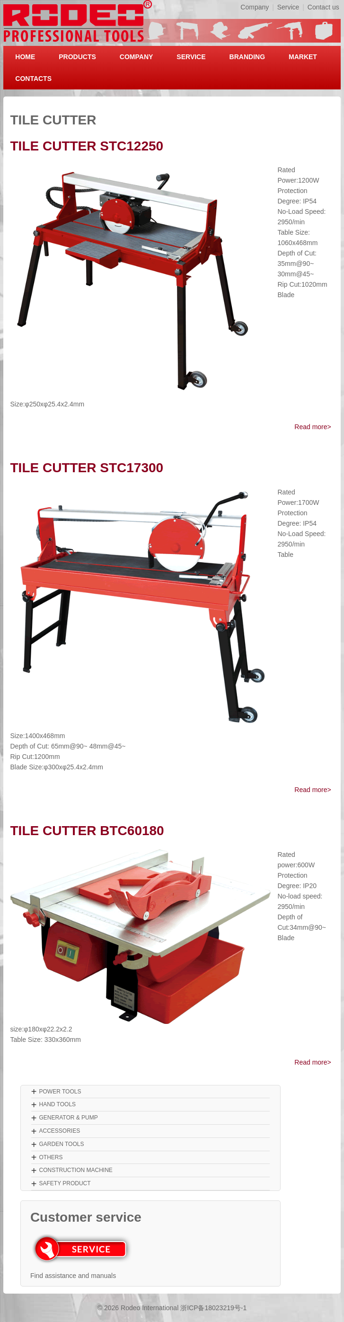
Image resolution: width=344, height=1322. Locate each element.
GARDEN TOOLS (61, 1144)
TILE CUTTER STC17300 (87, 467)
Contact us (323, 7)
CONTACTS (33, 78)
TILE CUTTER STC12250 (87, 146)
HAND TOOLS (57, 1104)
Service (288, 7)
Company (254, 7)
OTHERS (50, 1157)
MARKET (303, 57)
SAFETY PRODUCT (64, 1183)
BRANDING (247, 57)
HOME (25, 57)
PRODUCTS (77, 57)
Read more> (312, 427)
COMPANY (136, 57)
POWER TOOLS (60, 1091)
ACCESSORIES (59, 1131)
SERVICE (190, 57)
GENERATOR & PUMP (68, 1117)
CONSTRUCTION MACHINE (75, 1170)
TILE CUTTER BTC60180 (87, 830)
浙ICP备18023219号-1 (213, 1308)
